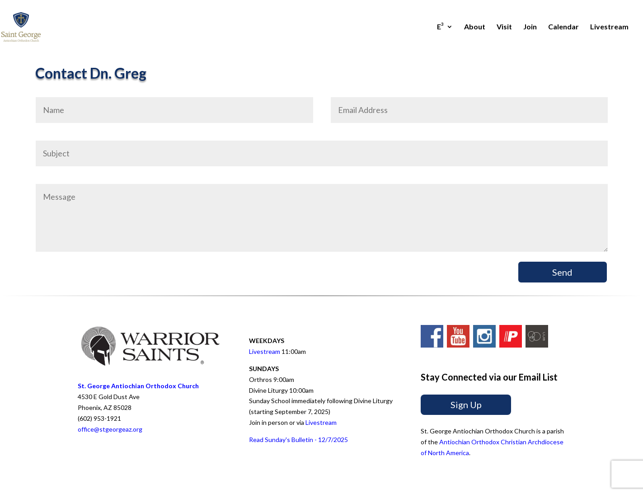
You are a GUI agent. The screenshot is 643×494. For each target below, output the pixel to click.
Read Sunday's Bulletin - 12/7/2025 (298, 439)
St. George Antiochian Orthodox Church (138, 386)
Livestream (609, 27)
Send (562, 272)
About (474, 27)
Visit (504, 27)
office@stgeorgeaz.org (110, 429)
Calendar (563, 27)
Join (530, 27)
